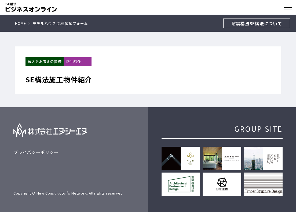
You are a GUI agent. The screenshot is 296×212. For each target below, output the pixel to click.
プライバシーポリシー (36, 152)
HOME (20, 23)
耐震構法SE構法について (256, 23)
